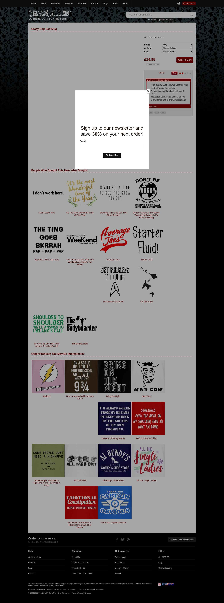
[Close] (148, 91)
